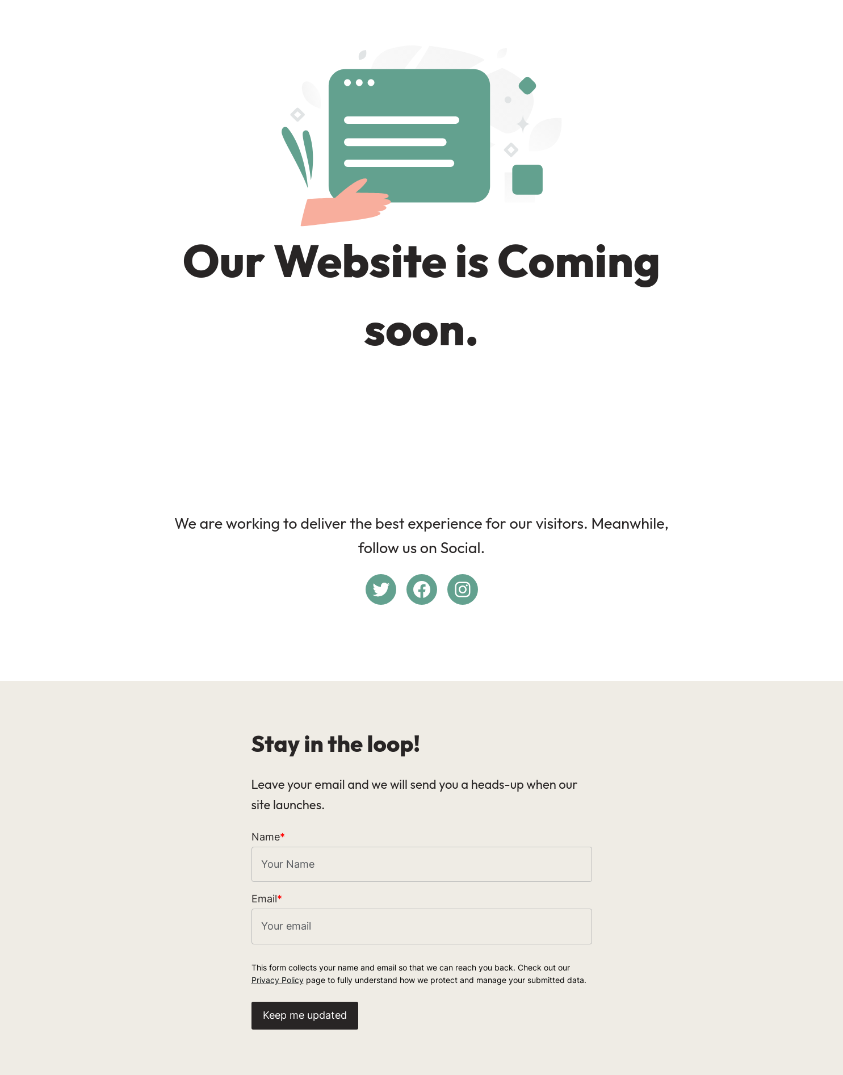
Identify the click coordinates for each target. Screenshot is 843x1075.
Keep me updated (305, 1015)
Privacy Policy (277, 980)
